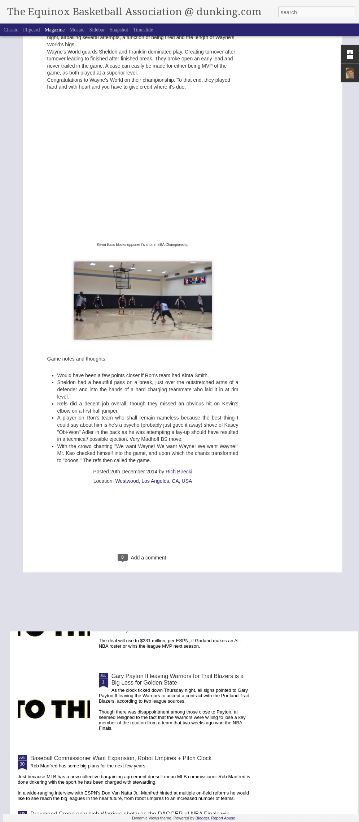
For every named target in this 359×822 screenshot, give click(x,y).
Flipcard (31, 30)
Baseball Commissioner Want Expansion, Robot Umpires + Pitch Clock (120, 758)
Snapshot (119, 30)
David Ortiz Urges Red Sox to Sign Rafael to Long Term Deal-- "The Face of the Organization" (175, 515)
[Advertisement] (142, 452)
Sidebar (97, 30)
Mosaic (77, 30)
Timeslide (143, 30)
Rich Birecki (179, 396)
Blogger (202, 818)
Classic (11, 30)
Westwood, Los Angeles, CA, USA (153, 405)
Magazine (55, 30)
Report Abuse (223, 818)
